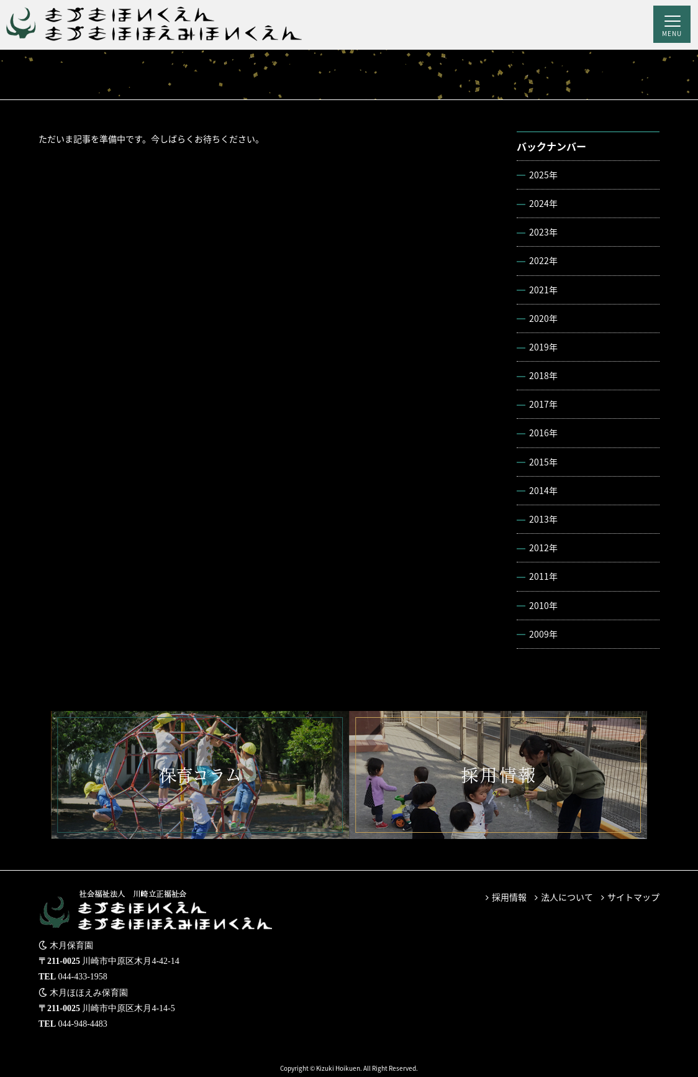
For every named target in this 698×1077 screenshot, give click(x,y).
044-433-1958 (82, 976)
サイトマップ (633, 897)
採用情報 (509, 897)
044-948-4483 (82, 1024)
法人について (567, 897)
